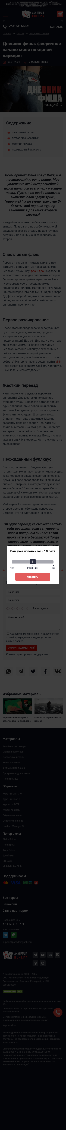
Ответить (32, 576)
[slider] (33, 561)
